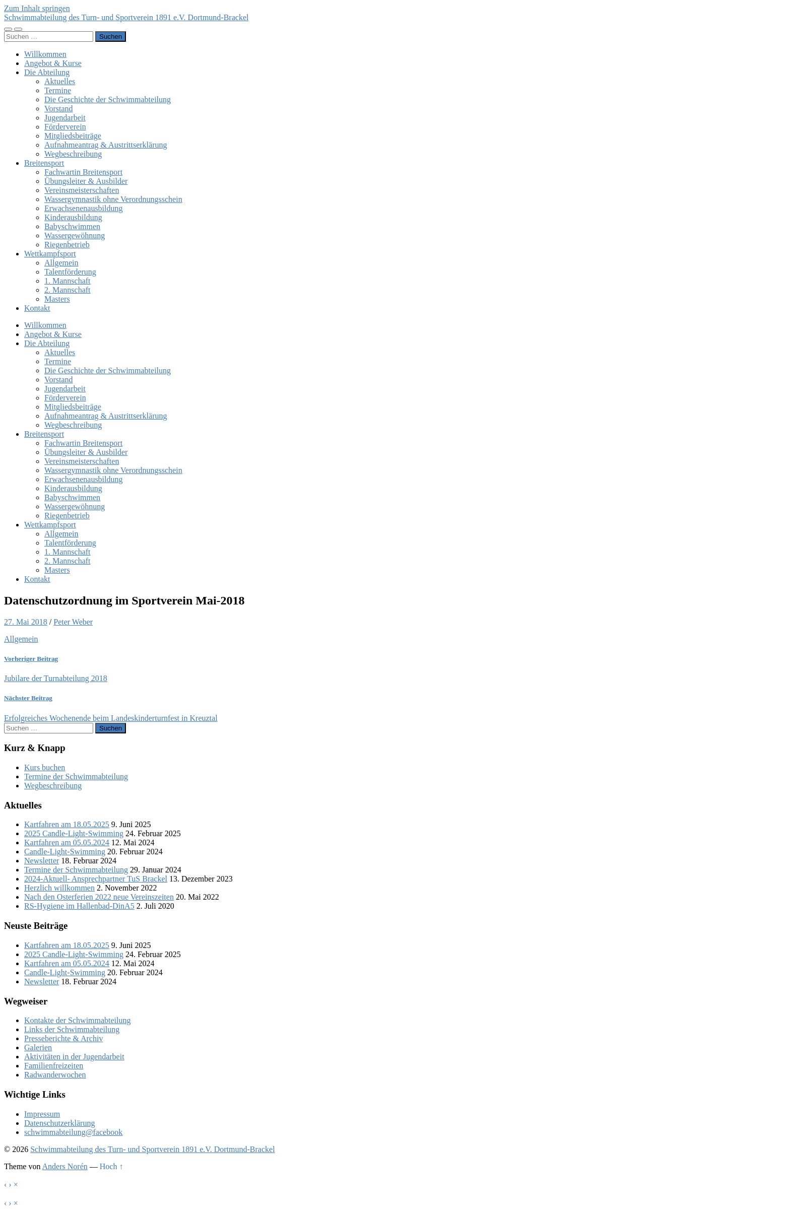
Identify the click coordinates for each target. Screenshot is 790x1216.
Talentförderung (70, 271)
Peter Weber (73, 622)
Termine (57, 90)
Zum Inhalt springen (37, 8)
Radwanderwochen (55, 1074)
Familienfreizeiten (53, 1065)
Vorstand (58, 108)
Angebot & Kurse (53, 63)
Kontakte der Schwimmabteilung (77, 1020)
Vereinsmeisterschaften (81, 190)
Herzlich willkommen (59, 888)
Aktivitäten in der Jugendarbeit (74, 1056)
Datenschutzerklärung (59, 1123)
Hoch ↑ (111, 1166)
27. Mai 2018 (25, 622)
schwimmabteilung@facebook (73, 1132)
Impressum (42, 1114)
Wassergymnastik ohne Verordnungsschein (113, 199)
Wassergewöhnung (74, 235)
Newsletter (41, 860)
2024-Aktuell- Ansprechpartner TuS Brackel (95, 878)
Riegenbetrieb (67, 244)
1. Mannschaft (67, 281)
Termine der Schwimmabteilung (76, 776)
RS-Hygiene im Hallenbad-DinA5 (79, 906)
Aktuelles (59, 81)
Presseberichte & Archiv (63, 1038)
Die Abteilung (47, 72)
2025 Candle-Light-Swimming (73, 833)
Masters (57, 299)
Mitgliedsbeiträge (72, 135)
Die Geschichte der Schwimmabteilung (107, 99)
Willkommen (45, 54)
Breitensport (44, 163)
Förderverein (65, 126)
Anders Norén (65, 1166)
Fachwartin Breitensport (83, 172)
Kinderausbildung (73, 217)
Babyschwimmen (72, 226)
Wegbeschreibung (73, 154)
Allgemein (61, 262)
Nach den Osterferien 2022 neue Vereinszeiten (99, 897)
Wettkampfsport (50, 253)
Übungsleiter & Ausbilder (85, 181)
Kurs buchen (44, 767)
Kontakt (37, 308)
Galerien (38, 1047)
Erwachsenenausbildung (83, 208)
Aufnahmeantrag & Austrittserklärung (105, 145)
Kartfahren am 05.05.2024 (66, 842)
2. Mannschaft (67, 290)
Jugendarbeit (65, 117)
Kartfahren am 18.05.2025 (66, 824)
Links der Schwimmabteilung (71, 1029)
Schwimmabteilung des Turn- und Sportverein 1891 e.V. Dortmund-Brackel (126, 17)
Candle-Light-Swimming (64, 851)
